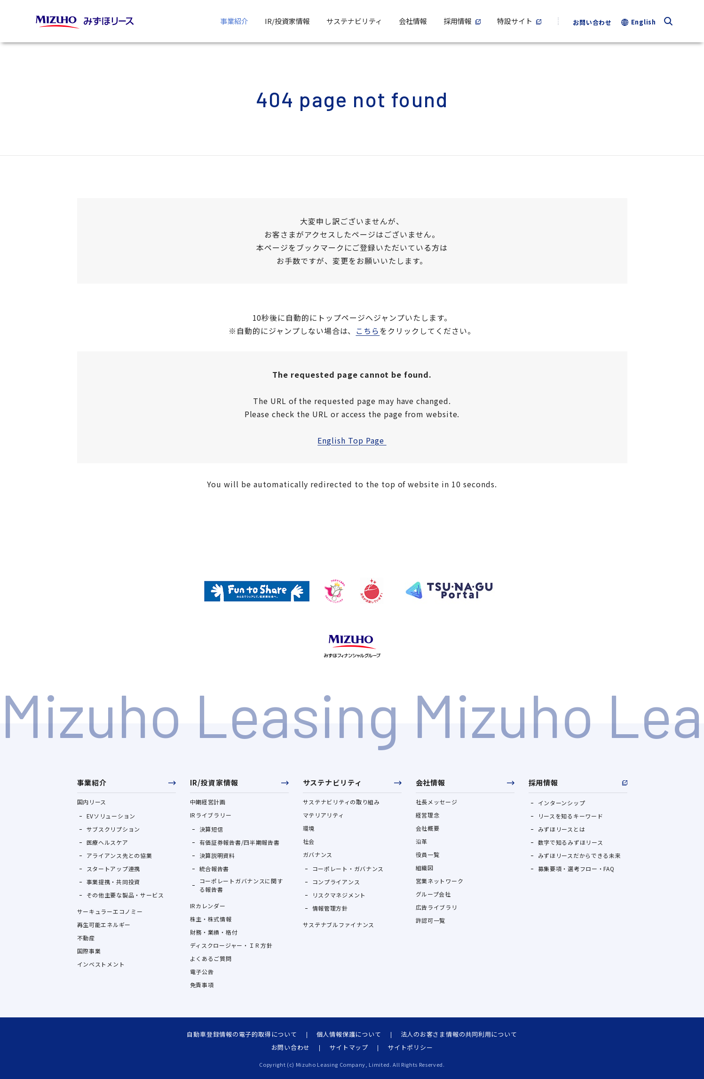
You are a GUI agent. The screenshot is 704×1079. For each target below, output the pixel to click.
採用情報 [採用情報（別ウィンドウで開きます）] (544, 782)
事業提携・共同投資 (113, 882)
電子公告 (202, 972)
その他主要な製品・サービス (125, 895)
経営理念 (428, 815)
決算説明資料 (217, 855)
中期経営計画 (208, 802)
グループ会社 (433, 894)
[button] (126, 785)
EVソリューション (111, 816)
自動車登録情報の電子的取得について (242, 1034)
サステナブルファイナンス (339, 924)
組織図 (425, 868)
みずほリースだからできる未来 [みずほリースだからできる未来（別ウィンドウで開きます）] (579, 855)
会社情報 (431, 782)
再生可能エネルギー (104, 924)
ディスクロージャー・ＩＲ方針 (231, 945)
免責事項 (202, 985)
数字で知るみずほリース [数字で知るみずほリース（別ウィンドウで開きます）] (570, 842)
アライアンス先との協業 (119, 855)
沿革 (421, 841)
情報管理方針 (330, 908)
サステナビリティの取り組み (341, 802)
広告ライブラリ (437, 907)
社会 (309, 841)
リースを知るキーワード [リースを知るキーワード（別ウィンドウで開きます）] (570, 816)
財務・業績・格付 (214, 932)
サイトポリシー (410, 1047)
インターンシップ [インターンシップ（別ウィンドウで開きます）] (561, 803)
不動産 (86, 938)
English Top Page (351, 440)
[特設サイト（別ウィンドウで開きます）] (519, 21)
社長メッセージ (437, 802)
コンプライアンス (336, 882)
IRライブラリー (211, 815)
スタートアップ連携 (113, 869)
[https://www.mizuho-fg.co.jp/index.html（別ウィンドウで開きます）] (352, 646)
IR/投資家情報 (214, 782)
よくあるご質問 (211, 958)
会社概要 (428, 828)
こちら (368, 330)
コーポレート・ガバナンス (348, 869)
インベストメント (101, 964)
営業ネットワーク (440, 881)
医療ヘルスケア (107, 842)
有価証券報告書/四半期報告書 (239, 842)
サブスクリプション (113, 829)
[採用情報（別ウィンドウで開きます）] (462, 21)
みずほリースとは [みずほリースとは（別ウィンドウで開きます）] (561, 829)
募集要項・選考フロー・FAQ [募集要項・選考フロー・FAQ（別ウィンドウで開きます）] (576, 869)
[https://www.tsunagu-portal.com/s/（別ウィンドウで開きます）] (449, 590)
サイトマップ (348, 1047)
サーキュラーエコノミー (110, 911)
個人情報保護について (348, 1034)
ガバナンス (318, 854)
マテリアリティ (323, 815)
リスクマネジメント (339, 895)
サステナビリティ (332, 782)
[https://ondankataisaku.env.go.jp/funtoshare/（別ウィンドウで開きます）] (257, 591)
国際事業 (89, 951)
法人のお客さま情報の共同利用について (459, 1034)
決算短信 (211, 829)
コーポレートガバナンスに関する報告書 (241, 885)
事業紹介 (92, 782)
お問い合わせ (592, 22)
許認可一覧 (431, 920)
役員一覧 (428, 854)
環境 (309, 828)
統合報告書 (214, 869)
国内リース (92, 802)
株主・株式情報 (211, 919)
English (643, 21)
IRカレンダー (208, 906)
